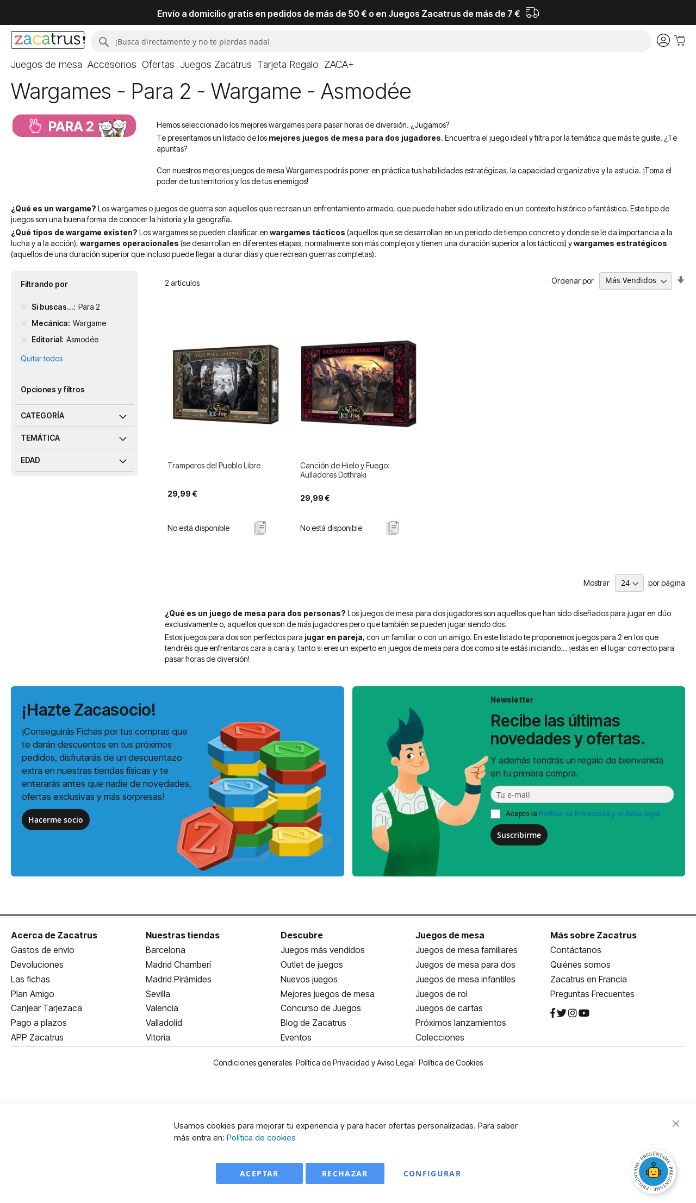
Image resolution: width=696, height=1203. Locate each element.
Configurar (432, 1173)
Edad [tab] (30, 460)
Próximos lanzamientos (460, 1022)
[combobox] (371, 41)
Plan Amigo (32, 993)
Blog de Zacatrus (313, 1022)
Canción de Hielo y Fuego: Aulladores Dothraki (345, 470)
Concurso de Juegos (321, 1007)
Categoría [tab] (42, 415)
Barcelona (165, 949)
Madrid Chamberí (178, 964)
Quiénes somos (580, 964)
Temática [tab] (40, 437)
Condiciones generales (252, 1062)
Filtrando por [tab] (44, 284)
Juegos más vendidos (323, 949)
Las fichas (30, 979)
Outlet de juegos (312, 964)
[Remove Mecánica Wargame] (24, 323)
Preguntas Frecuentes (592, 993)
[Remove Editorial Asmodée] (24, 339)
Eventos (296, 1037)
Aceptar (259, 1173)
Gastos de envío (42, 949)
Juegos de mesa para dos (465, 964)
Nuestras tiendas (183, 935)
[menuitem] (46, 65)
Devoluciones (37, 964)
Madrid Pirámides (179, 979)
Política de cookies (261, 1137)
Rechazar (345, 1173)
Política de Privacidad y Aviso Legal (355, 1062)
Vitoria (158, 1037)
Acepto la (583, 813)
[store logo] (48, 41)
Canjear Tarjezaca (46, 1007)
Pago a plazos (39, 1022)
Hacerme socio (55, 819)
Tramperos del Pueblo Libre (213, 465)
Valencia (162, 1007)
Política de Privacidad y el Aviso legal (600, 813)
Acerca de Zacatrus (54, 935)
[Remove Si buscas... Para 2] (24, 307)
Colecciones (439, 1037)
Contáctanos (575, 949)
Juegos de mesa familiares (466, 949)
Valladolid (164, 1022)
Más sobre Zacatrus (593, 935)
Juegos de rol (441, 993)
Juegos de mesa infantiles (465, 979)
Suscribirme (519, 835)
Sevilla (158, 993)
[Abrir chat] (655, 1173)
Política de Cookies (451, 1062)
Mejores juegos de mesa (328, 993)
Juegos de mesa (449, 935)
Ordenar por (572, 280)
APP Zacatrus (37, 1037)
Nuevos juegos (309, 979)
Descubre (302, 935)
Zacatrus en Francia (588, 979)
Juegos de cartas (449, 1007)
